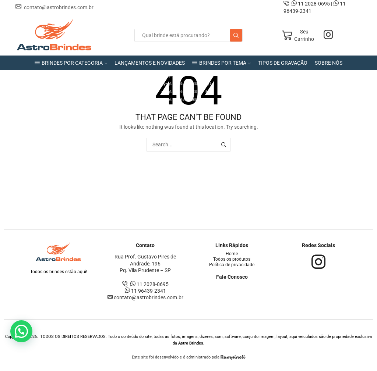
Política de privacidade (231, 264)
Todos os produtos (231, 259)
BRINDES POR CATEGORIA (71, 63)
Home (232, 253)
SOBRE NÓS (328, 63)
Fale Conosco (232, 277)
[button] (21, 331)
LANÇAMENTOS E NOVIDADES (149, 63)
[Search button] (236, 35)
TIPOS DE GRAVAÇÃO (282, 63)
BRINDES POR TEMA (221, 63)
